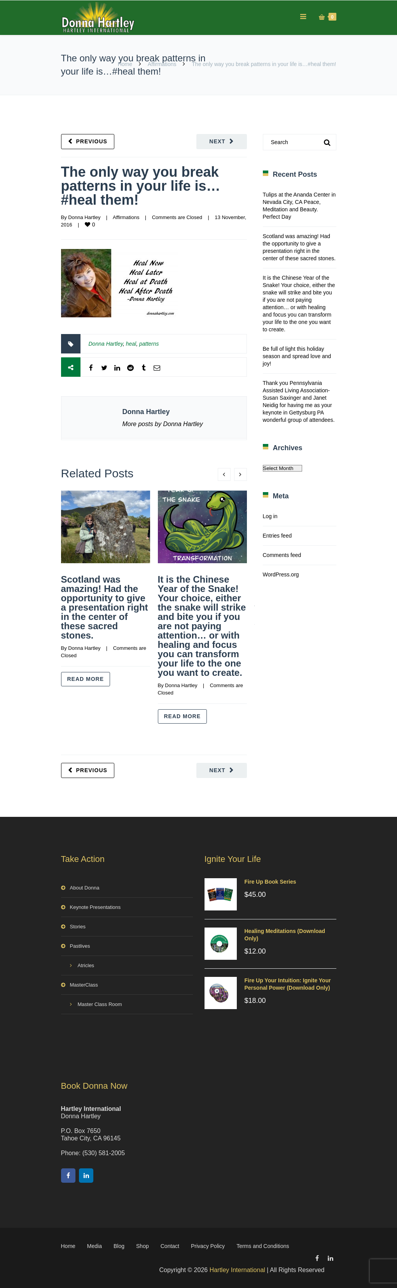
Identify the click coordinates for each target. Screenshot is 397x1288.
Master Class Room (100, 1004)
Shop (142, 1246)
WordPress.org (281, 574)
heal (131, 344)
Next (217, 141)
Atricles (86, 965)
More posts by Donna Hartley (162, 424)
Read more (85, 679)
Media (94, 1246)
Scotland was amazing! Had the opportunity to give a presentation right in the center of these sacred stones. (104, 607)
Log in (270, 516)
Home (125, 64)
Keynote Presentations (95, 907)
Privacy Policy (208, 1246)
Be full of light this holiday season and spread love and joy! (297, 356)
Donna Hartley (84, 217)
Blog (119, 1246)
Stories (78, 926)
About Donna (85, 888)
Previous (91, 141)
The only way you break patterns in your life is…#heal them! (140, 186)
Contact (170, 1246)
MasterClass (84, 985)
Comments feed (282, 555)
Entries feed (277, 536)
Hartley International (237, 1270)
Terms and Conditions (262, 1246)
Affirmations (162, 64)
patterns (149, 344)
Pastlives (80, 946)
